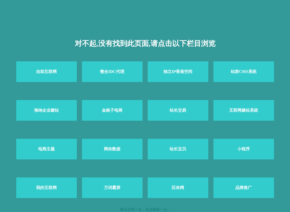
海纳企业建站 (46, 110)
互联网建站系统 (243, 110)
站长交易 (178, 110)
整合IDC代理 (112, 71)
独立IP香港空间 (177, 71)
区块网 (178, 187)
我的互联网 (46, 187)
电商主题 (46, 149)
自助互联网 (46, 71)
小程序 (243, 149)
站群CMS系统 (243, 71)
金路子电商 (112, 110)
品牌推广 (243, 187)
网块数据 (112, 149)
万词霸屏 (112, 187)
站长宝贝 (178, 149)
